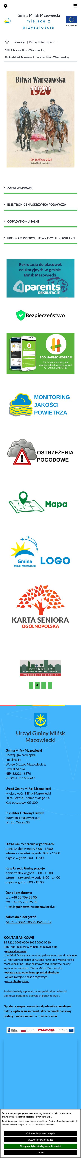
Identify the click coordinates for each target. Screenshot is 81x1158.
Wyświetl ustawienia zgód (40, 1140)
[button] (31, 685)
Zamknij (40, 1152)
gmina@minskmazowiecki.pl (35, 906)
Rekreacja (19, 41)
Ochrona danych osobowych (40, 1133)
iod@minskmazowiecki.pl (23, 817)
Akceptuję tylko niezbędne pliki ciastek (40, 1146)
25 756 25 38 (20, 822)
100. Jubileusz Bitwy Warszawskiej (25, 50)
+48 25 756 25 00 (24, 897)
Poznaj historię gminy (41, 41)
